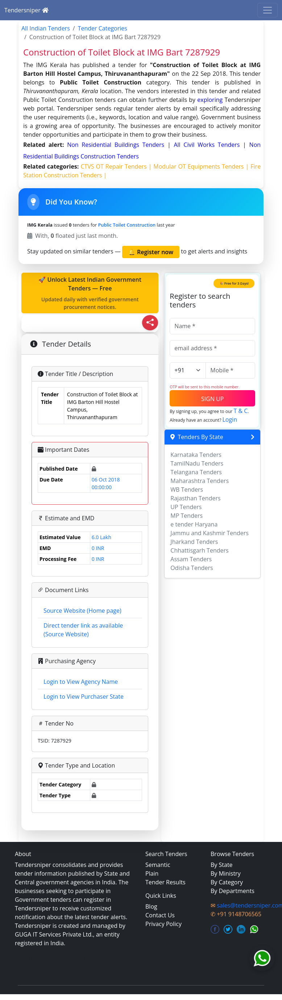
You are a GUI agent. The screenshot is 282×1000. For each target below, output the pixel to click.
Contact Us (160, 915)
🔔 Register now (150, 252)
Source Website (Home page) (82, 611)
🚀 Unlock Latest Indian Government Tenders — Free (89, 293)
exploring (210, 100)
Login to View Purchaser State (83, 697)
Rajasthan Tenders (195, 498)
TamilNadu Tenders (196, 463)
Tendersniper (26, 10)
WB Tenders (186, 489)
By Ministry (226, 873)
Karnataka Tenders (195, 455)
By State (222, 865)
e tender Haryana (193, 524)
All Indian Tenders (45, 28)
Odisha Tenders (191, 568)
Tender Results (165, 882)
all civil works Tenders (208, 145)
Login (229, 419)
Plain (151, 873)
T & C (240, 411)
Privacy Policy (163, 924)
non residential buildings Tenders (117, 145)
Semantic (157, 865)
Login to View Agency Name (80, 682)
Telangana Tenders (196, 472)
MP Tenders (186, 516)
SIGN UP (212, 399)
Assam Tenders (191, 559)
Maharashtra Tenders (199, 481)
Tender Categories (102, 28)
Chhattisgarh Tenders (199, 550)
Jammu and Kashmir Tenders (209, 533)
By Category (227, 882)
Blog (151, 906)
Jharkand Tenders (194, 542)
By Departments (232, 891)
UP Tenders (186, 507)
